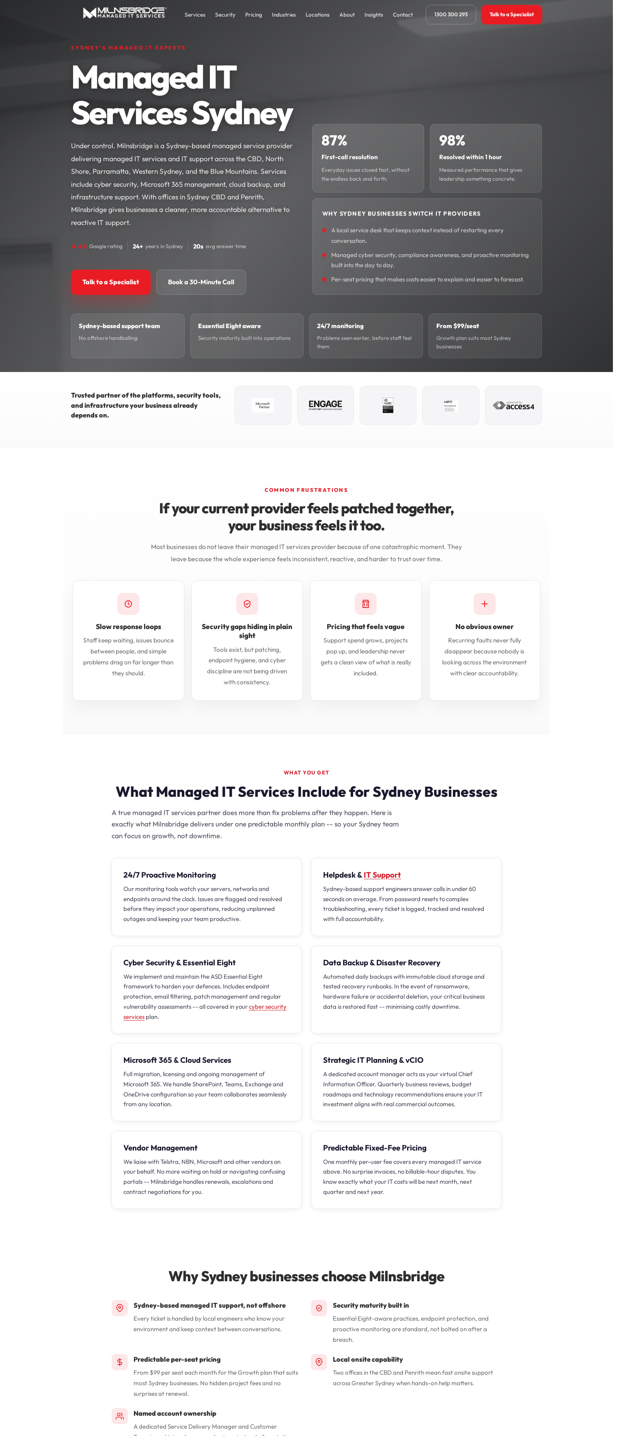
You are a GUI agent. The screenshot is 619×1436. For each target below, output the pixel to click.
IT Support (382, 875)
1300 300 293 (451, 14)
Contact (403, 14)
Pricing (253, 14)
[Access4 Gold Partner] (513, 405)
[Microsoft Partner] (263, 405)
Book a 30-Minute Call (201, 282)
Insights (373, 14)
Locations (318, 14)
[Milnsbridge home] (127, 14)
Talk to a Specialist (512, 14)
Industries (284, 14)
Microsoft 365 (147, 1060)
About (347, 14)
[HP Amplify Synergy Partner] (388, 405)
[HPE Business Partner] (450, 405)
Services (195, 14)
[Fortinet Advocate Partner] (325, 405)
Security (225, 14)
